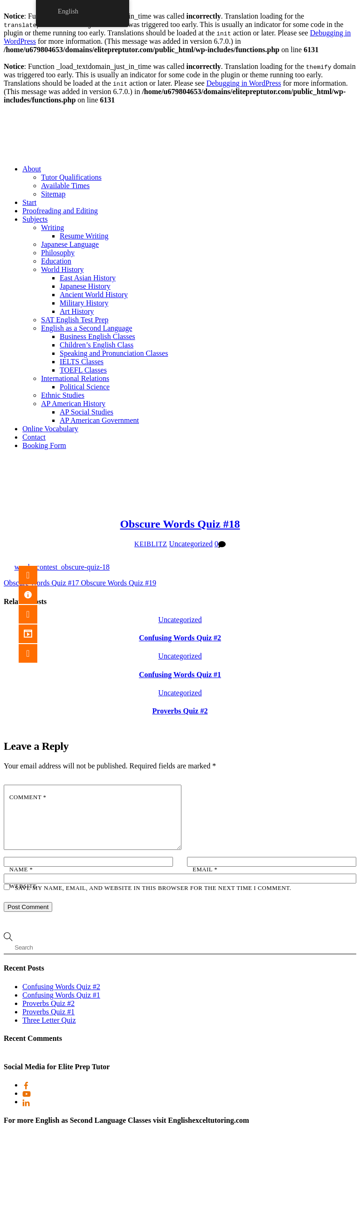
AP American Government (99, 420)
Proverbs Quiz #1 (48, 1012)
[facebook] (26, 1085)
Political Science (85, 387)
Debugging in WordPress (244, 83)
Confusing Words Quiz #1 (180, 675)
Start (29, 202)
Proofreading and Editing (60, 211)
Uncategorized (191, 544)
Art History (77, 311)
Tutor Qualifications (71, 177)
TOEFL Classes (83, 370)
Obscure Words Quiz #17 (41, 583)
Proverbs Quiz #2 (180, 711)
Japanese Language (70, 244)
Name (21, 869)
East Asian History (88, 278)
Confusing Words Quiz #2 (180, 638)
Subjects (35, 219)
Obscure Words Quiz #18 (180, 524)
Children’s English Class (96, 345)
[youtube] (26, 1093)
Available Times (65, 186)
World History (62, 269)
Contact (34, 437)
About (31, 169)
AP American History (73, 403)
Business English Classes (97, 336)
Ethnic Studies (62, 395)
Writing (52, 227)
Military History (84, 303)
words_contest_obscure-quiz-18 (62, 567)
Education (56, 261)
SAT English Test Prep (75, 320)
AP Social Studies (86, 412)
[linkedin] (26, 1102)
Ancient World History (94, 295)
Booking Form (44, 445)
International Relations (75, 378)
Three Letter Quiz (49, 1020)
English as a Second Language (86, 328)
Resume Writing (84, 236)
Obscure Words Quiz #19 (118, 583)
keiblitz (150, 544)
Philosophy (58, 253)
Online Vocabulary (50, 429)
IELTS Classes (82, 362)
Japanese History (85, 286)
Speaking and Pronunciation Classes (114, 353)
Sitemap (53, 194)
